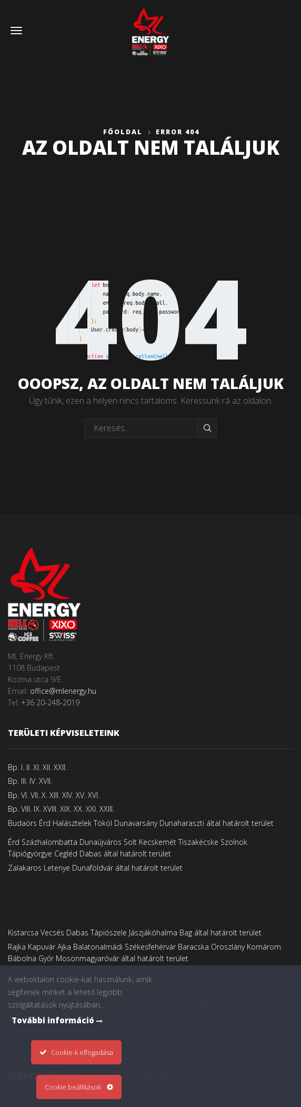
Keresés (207, 428)
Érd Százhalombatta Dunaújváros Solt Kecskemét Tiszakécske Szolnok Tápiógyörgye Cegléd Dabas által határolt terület (127, 848)
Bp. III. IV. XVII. (30, 781)
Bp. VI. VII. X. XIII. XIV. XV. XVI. (53, 795)
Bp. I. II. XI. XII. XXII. (37, 767)
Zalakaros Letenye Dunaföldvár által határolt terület (95, 868)
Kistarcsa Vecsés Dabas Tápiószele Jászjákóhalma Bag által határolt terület (135, 933)
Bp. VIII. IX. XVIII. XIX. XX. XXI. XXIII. (61, 809)
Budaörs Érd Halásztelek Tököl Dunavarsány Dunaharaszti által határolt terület (141, 823)
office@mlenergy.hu (63, 691)
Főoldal (123, 131)
